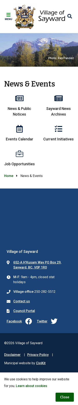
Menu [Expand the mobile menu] (8, 19)
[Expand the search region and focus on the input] (70, 16)
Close (64, 397)
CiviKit (41, 363)
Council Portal (24, 311)
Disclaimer (12, 355)
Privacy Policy (38, 355)
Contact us (21, 301)
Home (8, 176)
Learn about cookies (31, 386)
